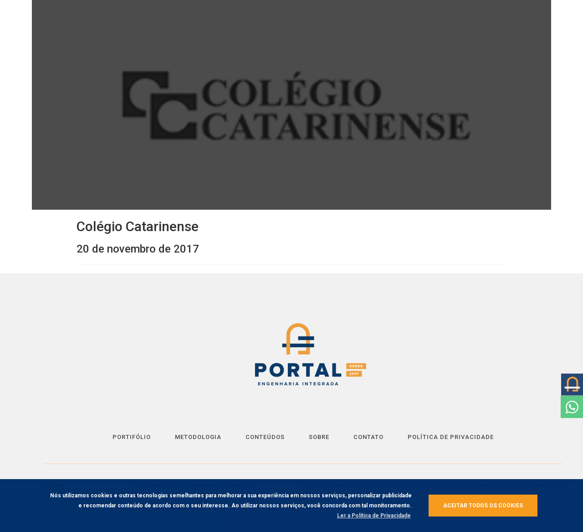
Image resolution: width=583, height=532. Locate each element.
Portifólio (132, 437)
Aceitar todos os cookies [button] (483, 505)
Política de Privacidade (451, 437)
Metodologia (198, 437)
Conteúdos (265, 437)
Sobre (319, 437)
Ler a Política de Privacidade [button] (374, 515)
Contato (368, 437)
